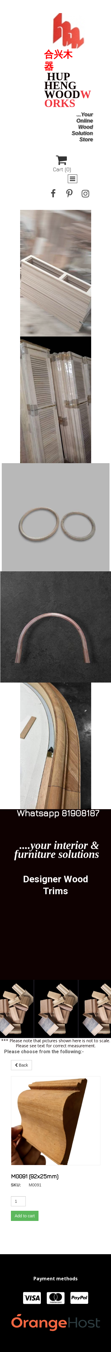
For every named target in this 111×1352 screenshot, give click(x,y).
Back (42, 1060)
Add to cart (44, 1117)
